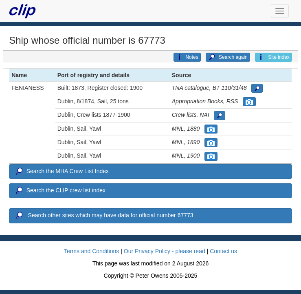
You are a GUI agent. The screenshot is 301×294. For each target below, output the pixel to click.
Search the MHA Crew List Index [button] (61, 171)
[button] (257, 88)
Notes (187, 57)
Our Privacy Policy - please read (164, 251)
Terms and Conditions (91, 251)
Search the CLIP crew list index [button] (59, 190)
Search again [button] (228, 57)
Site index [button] (273, 57)
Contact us (223, 251)
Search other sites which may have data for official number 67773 (103, 215)
